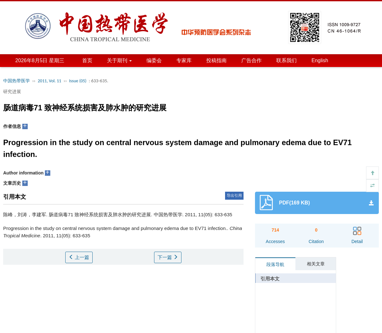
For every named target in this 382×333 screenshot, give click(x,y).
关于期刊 (119, 60)
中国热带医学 (16, 81)
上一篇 (79, 257)
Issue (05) (78, 81)
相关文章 (316, 263)
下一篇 (168, 257)
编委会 (154, 60)
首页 (87, 60)
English (319, 60)
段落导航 (275, 264)
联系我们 (286, 60)
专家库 (184, 60)
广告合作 (251, 60)
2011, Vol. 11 (49, 81)
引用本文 (269, 278)
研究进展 (12, 91)
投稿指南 (216, 60)
